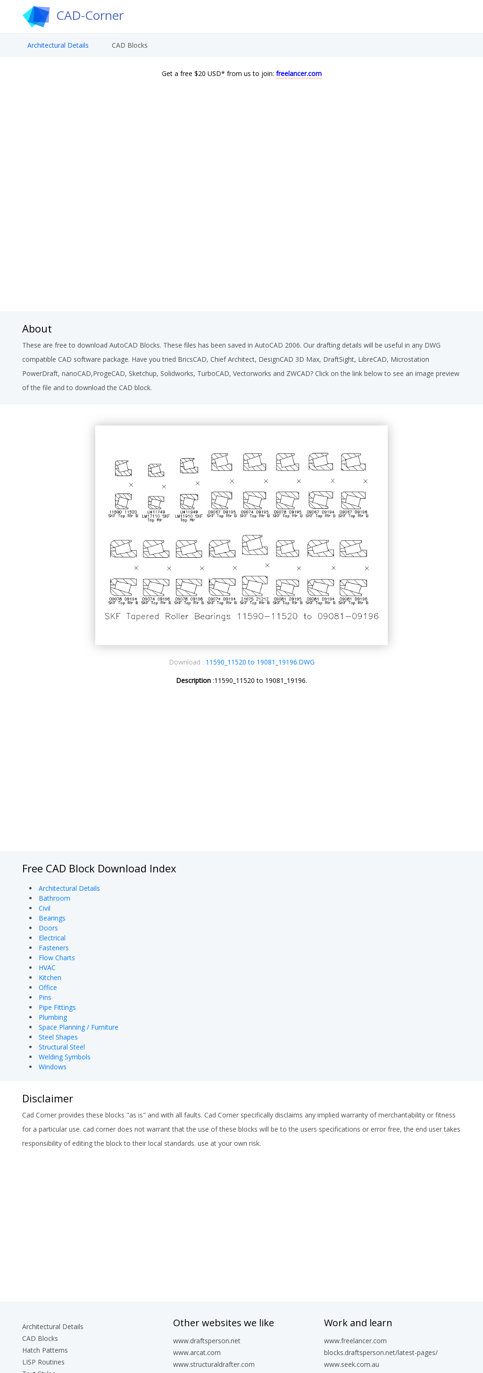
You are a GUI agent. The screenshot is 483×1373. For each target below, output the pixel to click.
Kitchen (50, 977)
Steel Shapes (58, 1036)
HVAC (47, 967)
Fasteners (54, 947)
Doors (48, 927)
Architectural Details (58, 45)
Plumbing (53, 1017)
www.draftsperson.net (207, 1340)
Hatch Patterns (45, 1350)
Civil (44, 908)
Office (48, 987)
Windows (53, 1066)
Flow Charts (57, 957)
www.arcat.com (197, 1352)
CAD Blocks (130, 45)
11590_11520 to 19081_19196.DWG (260, 661)
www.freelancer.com (355, 1340)
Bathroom (54, 898)
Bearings (52, 917)
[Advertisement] (241, 236)
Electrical (52, 937)
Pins (45, 997)
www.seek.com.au (351, 1364)
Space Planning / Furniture (78, 1027)
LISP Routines (43, 1361)
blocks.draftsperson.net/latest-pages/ (381, 1352)
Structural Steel (62, 1046)
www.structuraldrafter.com (214, 1364)
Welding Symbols (65, 1056)
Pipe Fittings (57, 1007)
